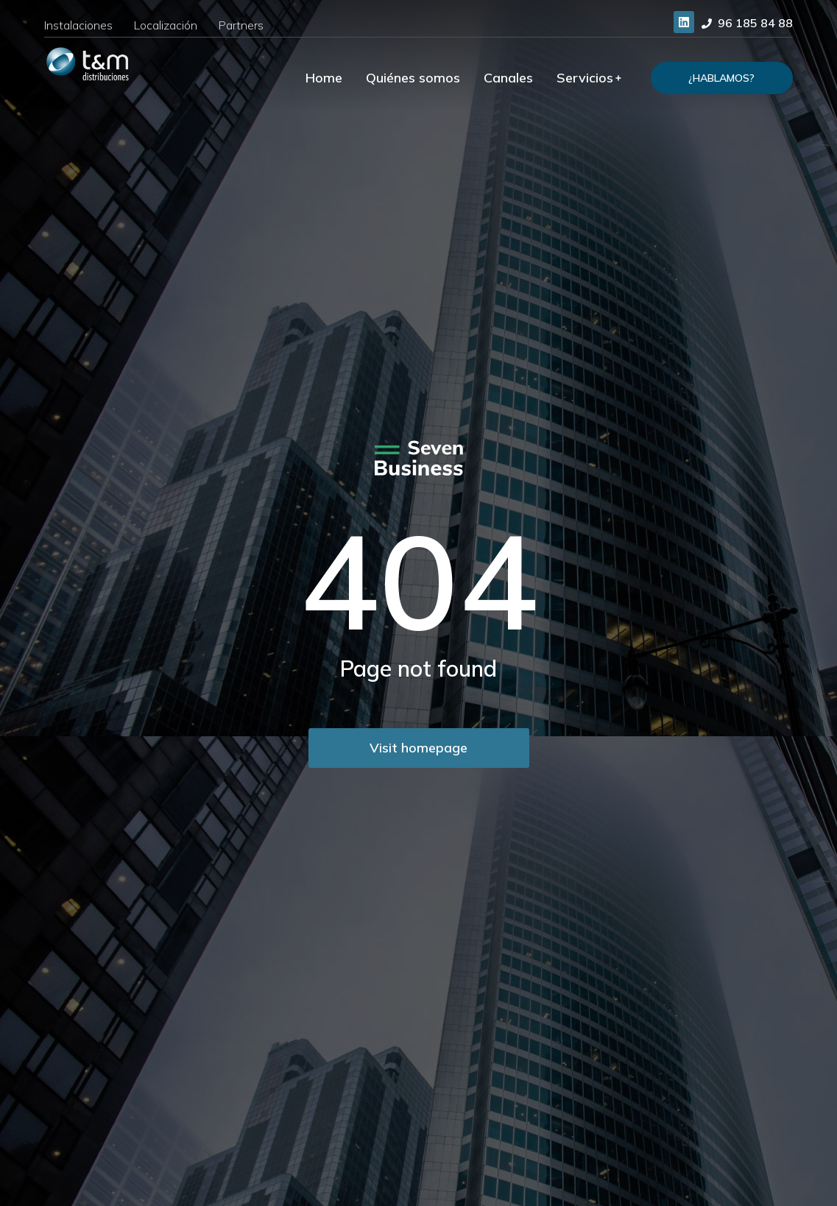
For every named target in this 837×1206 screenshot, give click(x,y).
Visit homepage (418, 747)
